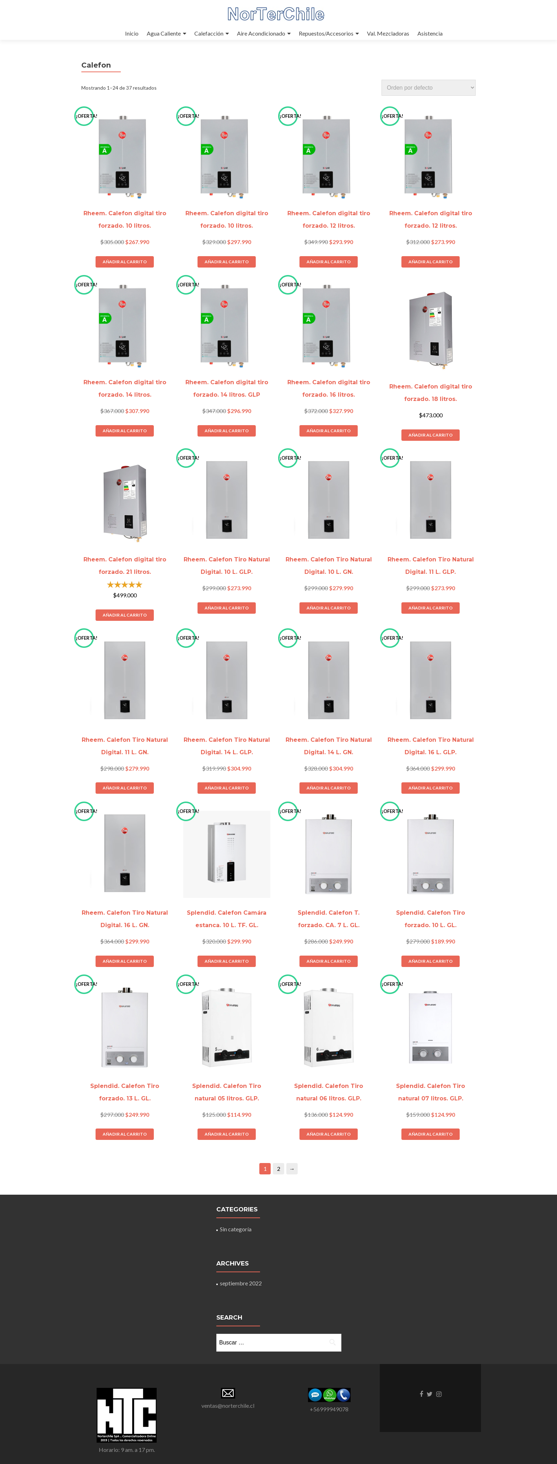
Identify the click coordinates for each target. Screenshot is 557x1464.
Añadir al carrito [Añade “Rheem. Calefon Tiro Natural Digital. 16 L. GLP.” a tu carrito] (431, 788)
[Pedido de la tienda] (429, 88)
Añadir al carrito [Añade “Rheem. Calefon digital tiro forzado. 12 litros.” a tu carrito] (329, 261)
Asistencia (430, 33)
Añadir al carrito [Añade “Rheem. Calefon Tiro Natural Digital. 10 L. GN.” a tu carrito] (329, 608)
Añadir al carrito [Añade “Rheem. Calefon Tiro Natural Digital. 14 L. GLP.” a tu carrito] (227, 788)
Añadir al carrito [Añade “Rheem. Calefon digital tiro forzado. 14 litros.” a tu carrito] (125, 430)
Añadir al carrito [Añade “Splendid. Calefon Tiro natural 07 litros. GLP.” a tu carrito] (431, 1134)
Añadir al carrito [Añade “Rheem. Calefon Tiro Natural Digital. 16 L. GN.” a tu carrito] (125, 961)
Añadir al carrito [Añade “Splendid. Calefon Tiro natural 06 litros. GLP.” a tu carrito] (329, 1134)
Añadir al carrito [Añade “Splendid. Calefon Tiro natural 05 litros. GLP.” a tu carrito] (227, 1134)
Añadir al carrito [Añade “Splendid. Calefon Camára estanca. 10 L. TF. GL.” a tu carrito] (227, 961)
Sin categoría (236, 1229)
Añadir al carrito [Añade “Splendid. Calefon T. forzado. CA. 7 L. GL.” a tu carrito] (329, 961)
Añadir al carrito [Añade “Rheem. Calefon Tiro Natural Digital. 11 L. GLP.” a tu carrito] (431, 608)
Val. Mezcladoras (388, 33)
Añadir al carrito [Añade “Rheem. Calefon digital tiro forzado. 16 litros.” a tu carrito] (329, 430)
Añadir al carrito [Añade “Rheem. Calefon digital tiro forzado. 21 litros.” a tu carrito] (125, 615)
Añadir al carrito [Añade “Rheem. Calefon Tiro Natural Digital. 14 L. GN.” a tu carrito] (329, 788)
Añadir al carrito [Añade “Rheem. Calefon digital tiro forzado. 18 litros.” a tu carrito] (431, 435)
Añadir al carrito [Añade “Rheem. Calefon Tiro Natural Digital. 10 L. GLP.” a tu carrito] (227, 608)
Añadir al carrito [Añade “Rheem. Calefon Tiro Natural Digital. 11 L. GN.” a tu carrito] (125, 788)
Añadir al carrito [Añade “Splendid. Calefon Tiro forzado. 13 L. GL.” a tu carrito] (125, 1134)
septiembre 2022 (241, 1283)
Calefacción (208, 33)
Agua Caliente (164, 33)
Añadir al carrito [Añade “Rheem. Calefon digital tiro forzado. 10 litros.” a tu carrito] (125, 261)
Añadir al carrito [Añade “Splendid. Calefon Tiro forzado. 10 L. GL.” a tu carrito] (431, 961)
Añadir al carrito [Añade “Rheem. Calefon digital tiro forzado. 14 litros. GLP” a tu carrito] (227, 430)
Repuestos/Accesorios (326, 33)
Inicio (132, 33)
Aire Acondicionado (261, 33)
